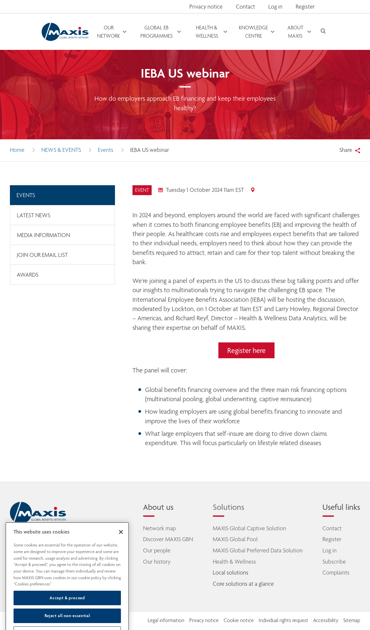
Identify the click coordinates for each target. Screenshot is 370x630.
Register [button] (305, 6)
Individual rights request (283, 620)
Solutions (228, 507)
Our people (156, 550)
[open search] (323, 32)
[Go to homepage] (65, 32)
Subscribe (334, 561)
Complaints (336, 572)
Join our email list (42, 255)
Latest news (33, 215)
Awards (27, 274)
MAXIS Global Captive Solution (249, 528)
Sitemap (351, 620)
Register (332, 539)
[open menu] (112, 31)
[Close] (121, 545)
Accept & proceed (67, 611)
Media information (43, 235)
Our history (156, 561)
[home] (38, 513)
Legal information (166, 620)
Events (105, 150)
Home (17, 150)
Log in (329, 550)
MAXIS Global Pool (235, 539)
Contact (245, 6)
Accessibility (325, 620)
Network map (159, 528)
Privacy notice (206, 6)
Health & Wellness (234, 561)
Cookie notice (239, 620)
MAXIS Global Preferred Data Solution (258, 550)
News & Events (61, 150)
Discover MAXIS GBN (168, 539)
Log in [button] (275, 6)
